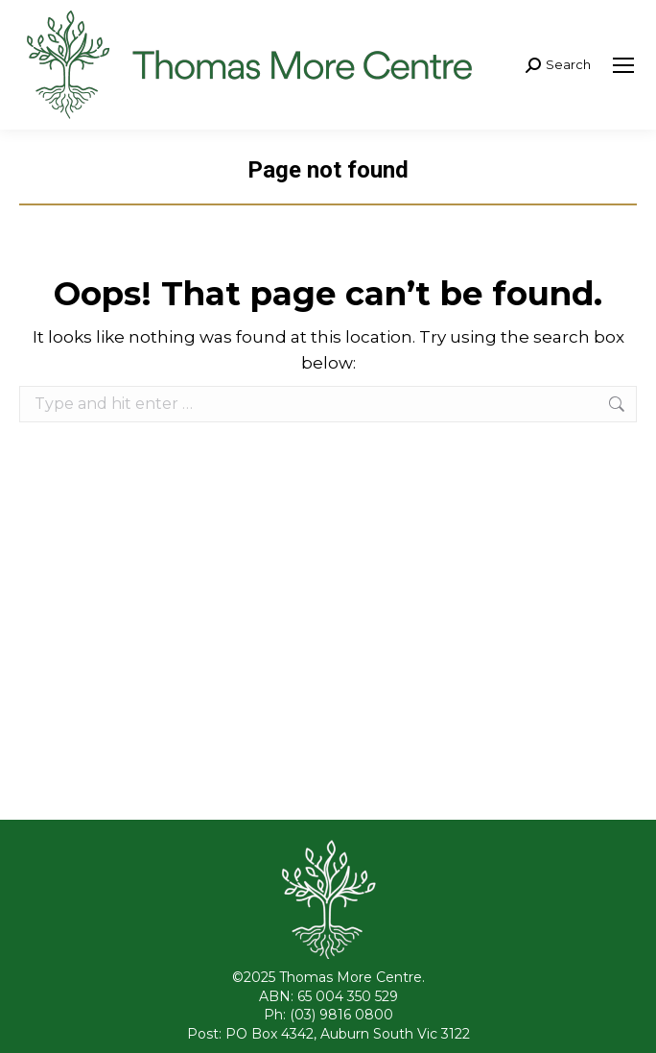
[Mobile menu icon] (623, 65)
